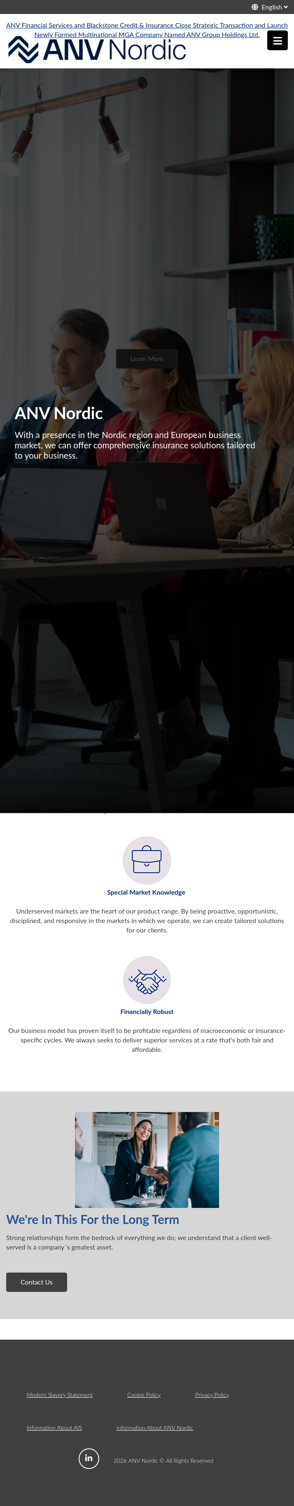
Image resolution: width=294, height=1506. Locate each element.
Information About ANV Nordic (155, 1427)
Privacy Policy (212, 1394)
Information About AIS (54, 1427)
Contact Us (37, 1282)
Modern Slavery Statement (60, 1394)
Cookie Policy (144, 1394)
